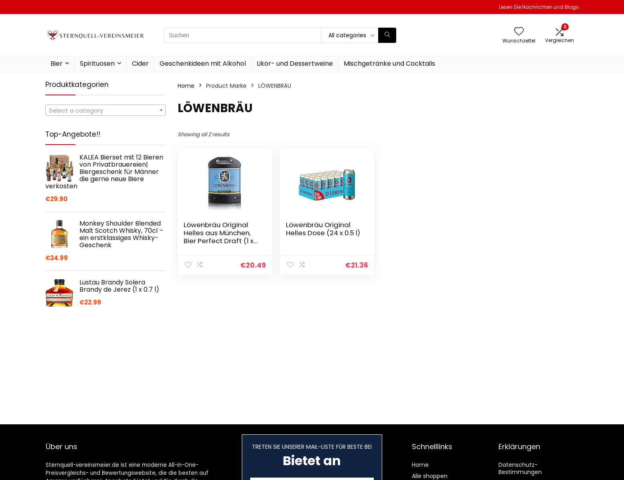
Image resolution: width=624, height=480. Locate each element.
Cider (140, 63)
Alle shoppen (430, 476)
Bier (57, 63)
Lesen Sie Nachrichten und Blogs (539, 7)
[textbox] (105, 110)
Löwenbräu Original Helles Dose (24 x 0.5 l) (323, 229)
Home (186, 86)
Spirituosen (97, 63)
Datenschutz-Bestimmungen (520, 468)
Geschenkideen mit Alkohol (203, 63)
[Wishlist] (519, 31)
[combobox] (105, 110)
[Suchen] (387, 35)
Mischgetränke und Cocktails (389, 63)
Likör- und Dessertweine (295, 63)
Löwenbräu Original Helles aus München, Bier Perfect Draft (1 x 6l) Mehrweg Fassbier (219, 237)
